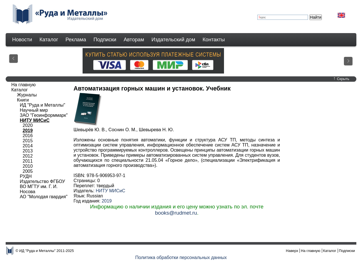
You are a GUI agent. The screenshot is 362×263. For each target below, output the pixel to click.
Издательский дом (173, 39)
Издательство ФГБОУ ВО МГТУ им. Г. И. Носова (42, 186)
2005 (28, 171)
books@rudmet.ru (176, 213)
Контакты (213, 39)
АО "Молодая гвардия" (44, 196)
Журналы (27, 94)
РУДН (26, 176)
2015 (28, 140)
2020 (28, 125)
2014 (28, 145)
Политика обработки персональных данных (181, 257)
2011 (28, 161)
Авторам (134, 39)
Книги (23, 100)
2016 (28, 135)
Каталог (48, 39)
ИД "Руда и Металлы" (42, 105)
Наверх (292, 251)
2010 (28, 166)
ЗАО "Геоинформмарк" (44, 115)
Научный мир (34, 110)
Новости (22, 39)
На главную (23, 84)
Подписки (105, 39)
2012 (28, 156)
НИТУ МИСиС (110, 190)
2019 (107, 201)
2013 (28, 150)
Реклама (76, 39)
